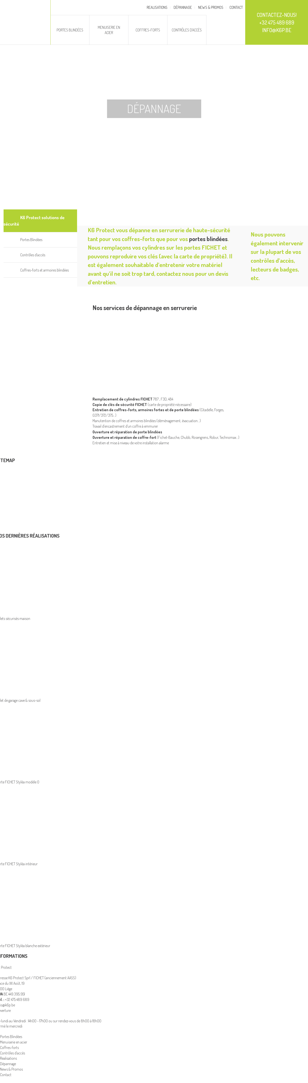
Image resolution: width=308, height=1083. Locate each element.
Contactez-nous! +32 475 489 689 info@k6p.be (277, 22)
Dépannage (183, 7)
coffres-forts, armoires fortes (139, 409)
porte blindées (186, 409)
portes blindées (208, 238)
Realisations (157, 7)
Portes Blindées (70, 30)
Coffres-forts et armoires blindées (44, 270)
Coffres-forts (148, 30)
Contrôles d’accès (187, 30)
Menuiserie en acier (109, 30)
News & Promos (210, 7)
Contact (236, 7)
